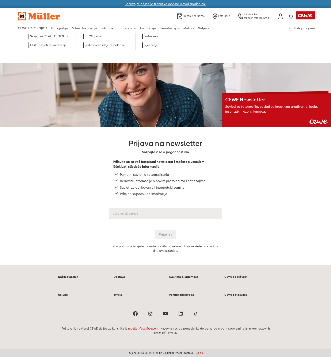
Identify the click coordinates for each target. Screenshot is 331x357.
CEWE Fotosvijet (235, 295)
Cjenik (199, 353)
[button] (280, 16)
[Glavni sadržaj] (165, 155)
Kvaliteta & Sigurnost (183, 277)
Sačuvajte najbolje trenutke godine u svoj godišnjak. (165, 3)
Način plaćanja (68, 277)
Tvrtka (118, 295)
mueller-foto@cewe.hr (144, 328)
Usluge (63, 295)
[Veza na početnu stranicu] (59, 16)
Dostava (119, 277)
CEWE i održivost (235, 277)
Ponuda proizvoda (181, 295)
